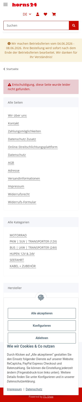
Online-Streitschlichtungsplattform (32, 147)
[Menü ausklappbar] (5, 2)
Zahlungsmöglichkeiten (24, 131)
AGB (11, 163)
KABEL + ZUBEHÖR (23, 266)
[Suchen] (74, 25)
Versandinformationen (24, 178)
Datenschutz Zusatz (22, 139)
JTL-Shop (48, 396)
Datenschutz (34, 389)
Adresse (13, 170)
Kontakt (13, 123)
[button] (37, 14)
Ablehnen (42, 338)
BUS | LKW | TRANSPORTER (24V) (33, 247)
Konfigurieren (42, 325)
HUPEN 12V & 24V (22, 254)
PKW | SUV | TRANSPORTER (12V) (33, 241)
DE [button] (25, 14)
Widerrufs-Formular (22, 202)
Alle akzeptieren (41, 313)
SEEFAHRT (17, 260)
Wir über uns (17, 115)
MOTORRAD (18, 235)
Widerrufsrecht (19, 194)
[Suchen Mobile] (36, 25)
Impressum (14, 389)
